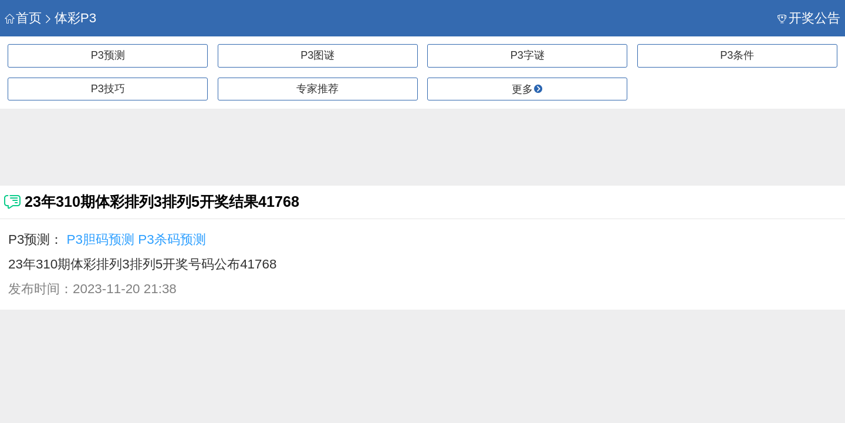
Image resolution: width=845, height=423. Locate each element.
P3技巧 (108, 89)
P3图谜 (317, 55)
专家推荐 (317, 89)
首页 (23, 18)
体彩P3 (69, 18)
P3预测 (108, 55)
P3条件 (737, 55)
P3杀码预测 (171, 239)
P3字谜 (528, 55)
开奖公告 (809, 18)
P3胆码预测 (100, 239)
